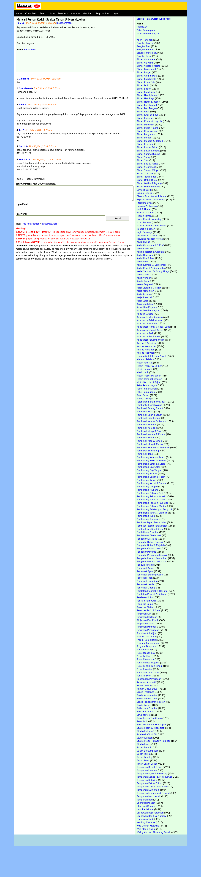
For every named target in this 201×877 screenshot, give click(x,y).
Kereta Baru (143, 281)
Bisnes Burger (144, 72)
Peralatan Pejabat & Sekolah (152, 594)
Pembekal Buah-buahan (149, 414)
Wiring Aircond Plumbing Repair (154, 832)
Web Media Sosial (146, 828)
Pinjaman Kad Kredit (148, 620)
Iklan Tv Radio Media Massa (151, 225)
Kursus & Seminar (146, 342)
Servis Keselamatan (147, 695)
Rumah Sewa (144, 685)
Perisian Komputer (146, 600)
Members (88, 13)
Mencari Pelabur (145, 359)
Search (43, 13)
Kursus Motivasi (145, 352)
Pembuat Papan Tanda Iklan (151, 522)
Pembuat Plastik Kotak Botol (152, 525)
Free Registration (31, 223)
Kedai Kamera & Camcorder (151, 264)
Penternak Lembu (146, 584)
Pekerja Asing (144, 398)
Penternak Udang (146, 587)
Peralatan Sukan (145, 597)
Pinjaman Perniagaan (148, 629)
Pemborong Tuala (146, 515)
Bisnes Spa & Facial (147, 163)
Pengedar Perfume (146, 551)
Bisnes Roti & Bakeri (147, 147)
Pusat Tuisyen (144, 675)
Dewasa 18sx (144, 189)
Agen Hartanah (145, 39)
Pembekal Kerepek (146, 424)
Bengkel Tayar (144, 56)
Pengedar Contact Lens (149, 548)
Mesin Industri (144, 369)
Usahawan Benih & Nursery (151, 815)
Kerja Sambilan (145, 303)
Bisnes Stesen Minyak (148, 170)
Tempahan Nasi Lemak (149, 796)
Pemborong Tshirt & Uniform (152, 512)
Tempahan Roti (145, 799)
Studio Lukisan (145, 737)
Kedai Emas (143, 248)
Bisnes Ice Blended (147, 104)
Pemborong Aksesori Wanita (151, 460)
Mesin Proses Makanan (149, 375)
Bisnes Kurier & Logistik (149, 121)
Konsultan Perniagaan (148, 33)
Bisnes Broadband (146, 69)
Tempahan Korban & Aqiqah (152, 786)
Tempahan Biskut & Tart (149, 766)
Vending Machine (146, 822)
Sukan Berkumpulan (147, 750)
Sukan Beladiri (144, 747)
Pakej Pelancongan (147, 385)
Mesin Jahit (143, 372)
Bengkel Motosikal (147, 52)
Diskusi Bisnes (144, 192)
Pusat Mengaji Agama (148, 662)
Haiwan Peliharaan (147, 206)
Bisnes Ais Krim (145, 62)
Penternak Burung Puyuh (150, 574)
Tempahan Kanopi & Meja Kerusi (154, 776)
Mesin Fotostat (144, 362)
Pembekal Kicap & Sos (149, 431)
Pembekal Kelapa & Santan (151, 421)
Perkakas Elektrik (146, 607)
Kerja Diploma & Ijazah (149, 287)
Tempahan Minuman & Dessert (153, 793)
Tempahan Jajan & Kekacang (152, 773)
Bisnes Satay (143, 157)
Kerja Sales (142, 300)
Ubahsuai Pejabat (146, 802)
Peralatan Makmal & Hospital (152, 590)
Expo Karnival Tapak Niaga (151, 199)
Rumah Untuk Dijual (147, 688)
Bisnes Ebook (144, 88)
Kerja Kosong (144, 294)
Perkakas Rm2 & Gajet (148, 610)
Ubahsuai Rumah (146, 806)
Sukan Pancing (144, 757)
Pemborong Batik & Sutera (151, 463)
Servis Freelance (145, 691)
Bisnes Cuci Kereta (146, 78)
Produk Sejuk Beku (147, 639)
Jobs (52, 13)
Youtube (75, 13)
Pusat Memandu (145, 659)
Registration (102, 13)
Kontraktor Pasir (145, 333)
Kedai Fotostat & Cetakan (150, 251)
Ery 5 (21, 130)
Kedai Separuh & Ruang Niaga (153, 271)
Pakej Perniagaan (146, 30)
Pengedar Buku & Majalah (151, 545)
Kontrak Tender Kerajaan (150, 316)
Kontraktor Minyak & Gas (150, 329)
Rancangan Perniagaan (149, 678)
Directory (63, 13)
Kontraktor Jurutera (147, 323)
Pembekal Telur (145, 453)
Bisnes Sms (143, 160)
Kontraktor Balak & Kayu (150, 320)
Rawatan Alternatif (146, 682)
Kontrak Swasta (145, 313)
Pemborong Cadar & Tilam (151, 476)
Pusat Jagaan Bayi (146, 652)
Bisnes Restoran (145, 144)
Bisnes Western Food (148, 186)
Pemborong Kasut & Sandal (152, 483)
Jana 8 (22, 104)
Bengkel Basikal (145, 43)
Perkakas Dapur (145, 603)
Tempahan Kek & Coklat (149, 783)
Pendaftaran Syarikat (148, 532)
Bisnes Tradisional (146, 176)
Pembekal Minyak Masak (150, 444)
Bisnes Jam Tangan (147, 108)
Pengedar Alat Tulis (147, 538)
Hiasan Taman (144, 215)
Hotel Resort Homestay (149, 219)
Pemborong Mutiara (147, 489)
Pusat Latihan (144, 656)
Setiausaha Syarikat (147, 708)
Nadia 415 (24, 159)
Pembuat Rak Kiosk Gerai (150, 528)
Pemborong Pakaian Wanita (151, 506)
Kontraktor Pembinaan (148, 336)
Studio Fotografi (145, 731)
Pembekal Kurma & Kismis (151, 434)
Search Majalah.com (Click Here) (154, 18)
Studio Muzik (144, 744)
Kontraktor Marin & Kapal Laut (153, 326)
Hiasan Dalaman (145, 212)
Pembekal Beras (145, 411)
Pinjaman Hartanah (147, 616)
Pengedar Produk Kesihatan (151, 561)
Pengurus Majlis (145, 564)
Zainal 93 (24, 78)
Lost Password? (50, 223)
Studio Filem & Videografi (151, 727)
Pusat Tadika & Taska (148, 672)
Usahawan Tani (145, 819)
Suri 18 (23, 146)
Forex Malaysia (145, 202)
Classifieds (31, 13)
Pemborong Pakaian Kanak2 (152, 496)
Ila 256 (20, 22)
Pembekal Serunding (148, 450)
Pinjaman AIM (144, 613)
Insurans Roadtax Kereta (150, 238)
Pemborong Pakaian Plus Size (152, 502)
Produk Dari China (146, 636)
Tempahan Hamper (147, 770)
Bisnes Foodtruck (146, 91)
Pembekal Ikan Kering (148, 417)
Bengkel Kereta (145, 49)
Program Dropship (146, 646)
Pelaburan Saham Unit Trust (151, 401)
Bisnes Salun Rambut (148, 150)
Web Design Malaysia (148, 825)
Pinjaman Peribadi (146, 626)
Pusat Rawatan (144, 669)
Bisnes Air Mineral (146, 59)
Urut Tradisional (145, 809)
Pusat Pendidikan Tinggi (150, 665)
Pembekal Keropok (147, 427)
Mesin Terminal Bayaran (149, 378)
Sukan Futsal (144, 753)
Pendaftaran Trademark (149, 535)
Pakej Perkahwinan (147, 388)
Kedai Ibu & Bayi (146, 258)
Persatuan (142, 26)
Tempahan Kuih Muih (148, 789)
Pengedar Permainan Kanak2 (152, 554)
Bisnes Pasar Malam (147, 127)
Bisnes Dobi (143, 85)
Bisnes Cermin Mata (147, 75)
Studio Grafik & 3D (147, 734)
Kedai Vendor (144, 277)
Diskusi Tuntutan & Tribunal (152, 196)
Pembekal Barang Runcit (150, 408)
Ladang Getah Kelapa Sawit (151, 356)
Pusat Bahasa (144, 649)
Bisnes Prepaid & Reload (150, 140)
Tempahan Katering (147, 780)
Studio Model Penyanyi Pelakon (154, 740)
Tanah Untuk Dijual (147, 763)
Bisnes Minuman (145, 124)
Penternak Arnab (145, 568)
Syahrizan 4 (25, 88)
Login (115, 13)
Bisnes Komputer (146, 117)
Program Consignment (148, 642)
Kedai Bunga (143, 241)
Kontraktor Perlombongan (150, 339)
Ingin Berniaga (144, 232)
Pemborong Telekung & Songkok (154, 509)
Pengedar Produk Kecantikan (152, 558)
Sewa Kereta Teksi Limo (149, 718)
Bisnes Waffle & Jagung (149, 183)
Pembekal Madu (145, 437)
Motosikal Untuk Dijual (149, 382)
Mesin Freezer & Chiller (149, 365)
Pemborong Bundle (147, 473)
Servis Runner (144, 705)
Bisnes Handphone (147, 95)
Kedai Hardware (145, 255)
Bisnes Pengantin (146, 134)
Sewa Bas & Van (145, 711)
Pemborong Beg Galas (148, 466)
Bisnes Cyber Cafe (146, 82)
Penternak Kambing (147, 581)
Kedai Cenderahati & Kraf (150, 245)
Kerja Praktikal (144, 297)
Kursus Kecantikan (146, 346)
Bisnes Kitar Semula (147, 114)
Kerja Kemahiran (145, 290)
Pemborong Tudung (147, 519)
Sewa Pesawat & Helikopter (151, 724)
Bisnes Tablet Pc (145, 173)
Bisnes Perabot (144, 137)
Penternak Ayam (145, 571)
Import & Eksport (146, 228)
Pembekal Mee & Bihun (149, 440)
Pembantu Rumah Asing (149, 404)
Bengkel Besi (143, 46)
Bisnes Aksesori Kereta (148, 65)
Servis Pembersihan (147, 698)
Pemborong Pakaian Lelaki (151, 499)
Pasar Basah (143, 395)
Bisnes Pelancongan (147, 130)
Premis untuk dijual (147, 633)
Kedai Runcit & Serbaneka (151, 268)
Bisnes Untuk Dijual (147, 179)
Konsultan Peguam (147, 307)
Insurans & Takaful (147, 235)
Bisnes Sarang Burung (148, 153)
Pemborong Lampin (147, 486)
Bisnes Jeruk (143, 111)
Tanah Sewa (143, 760)
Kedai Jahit (142, 261)
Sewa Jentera (144, 714)
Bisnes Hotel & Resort (148, 101)
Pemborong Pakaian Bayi (150, 493)
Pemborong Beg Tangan (149, 470)
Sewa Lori (142, 721)
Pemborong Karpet (147, 480)
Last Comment (64, 22)
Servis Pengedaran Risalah (151, 701)
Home (19, 13)
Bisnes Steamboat (146, 166)
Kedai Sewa (30, 49)
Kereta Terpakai (145, 284)
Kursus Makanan (146, 349)
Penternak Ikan (145, 577)
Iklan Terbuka (144, 222)
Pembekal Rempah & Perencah (153, 447)
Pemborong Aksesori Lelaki (151, 457)
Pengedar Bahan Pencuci (150, 541)
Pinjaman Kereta (145, 623)
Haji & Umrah (144, 209)
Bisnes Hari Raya (145, 98)
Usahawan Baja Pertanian (150, 812)
